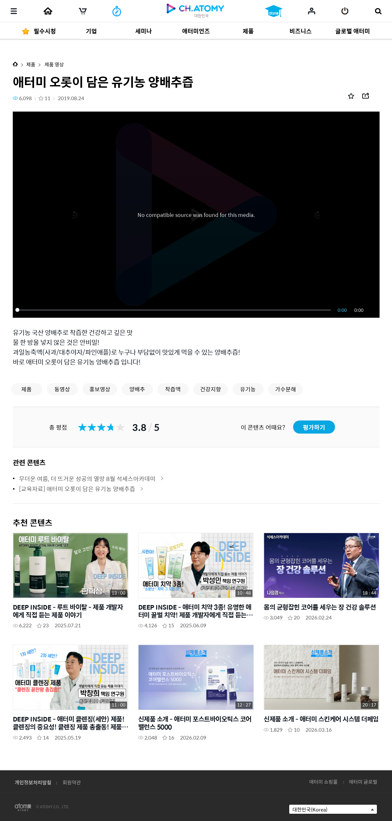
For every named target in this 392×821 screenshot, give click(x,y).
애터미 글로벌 (363, 781)
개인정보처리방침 (33, 782)
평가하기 (314, 427)
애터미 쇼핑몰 (323, 781)
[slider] (174, 310)
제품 (30, 64)
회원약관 (72, 782)
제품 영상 (54, 64)
